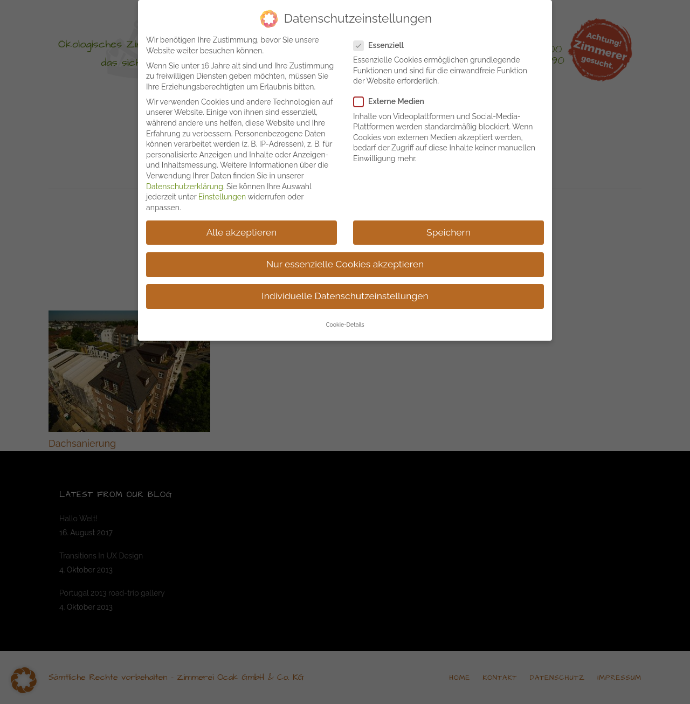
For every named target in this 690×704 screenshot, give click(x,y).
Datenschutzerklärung (184, 186)
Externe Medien (393, 101)
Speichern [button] (448, 232)
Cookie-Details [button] (345, 324)
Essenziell (383, 45)
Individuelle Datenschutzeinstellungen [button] (344, 296)
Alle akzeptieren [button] (241, 232)
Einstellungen (222, 196)
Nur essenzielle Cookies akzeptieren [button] (345, 264)
